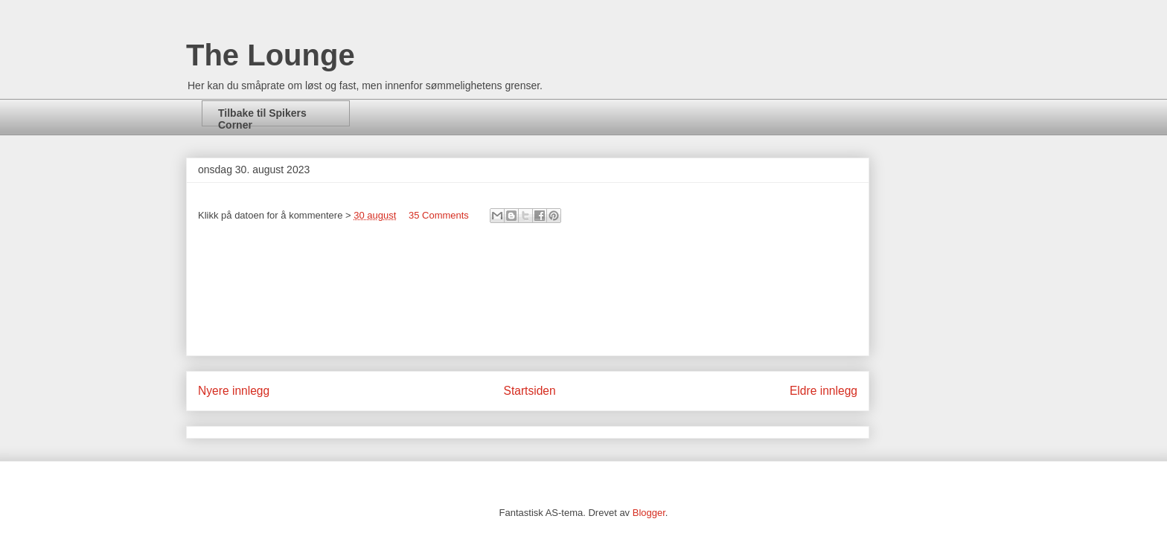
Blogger (649, 512)
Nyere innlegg (233, 390)
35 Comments (439, 215)
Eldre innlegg (823, 390)
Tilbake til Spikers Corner (262, 116)
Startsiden (529, 390)
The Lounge (270, 55)
